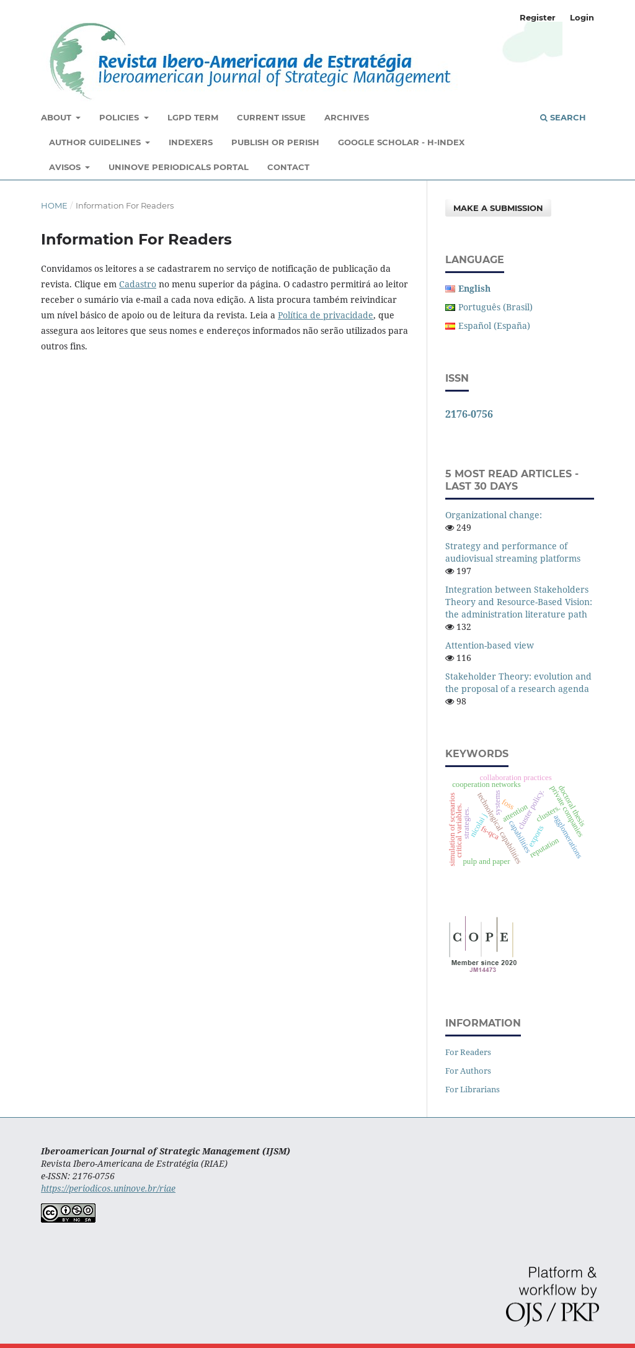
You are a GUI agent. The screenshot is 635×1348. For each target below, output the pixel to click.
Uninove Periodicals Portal (179, 167)
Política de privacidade (325, 315)
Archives (346, 117)
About (57, 117)
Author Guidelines (96, 142)
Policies (120, 117)
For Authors (468, 1070)
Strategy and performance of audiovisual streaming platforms (512, 552)
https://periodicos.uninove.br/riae (108, 1188)
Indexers (191, 142)
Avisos (66, 167)
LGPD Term (192, 117)
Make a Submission (498, 208)
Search (563, 117)
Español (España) (494, 325)
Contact (288, 167)
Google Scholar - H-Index (401, 142)
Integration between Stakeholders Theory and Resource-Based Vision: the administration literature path (518, 601)
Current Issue (271, 117)
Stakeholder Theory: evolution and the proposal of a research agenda (518, 682)
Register (538, 17)
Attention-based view (489, 645)
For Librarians (472, 1089)
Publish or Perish (275, 142)
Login (582, 17)
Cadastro (137, 284)
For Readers (468, 1052)
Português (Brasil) (495, 307)
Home (54, 205)
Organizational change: (493, 515)
